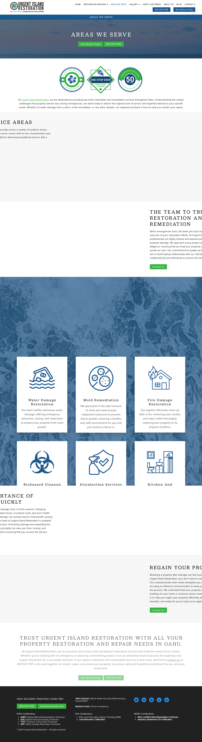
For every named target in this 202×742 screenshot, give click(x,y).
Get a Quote (29, 698)
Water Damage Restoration (42, 423)
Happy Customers (152, 4)
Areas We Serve (119, 4)
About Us (169, 4)
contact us (173, 663)
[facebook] (136, 699)
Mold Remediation (101, 421)
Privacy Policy (43, 698)
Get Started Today (184, 9)
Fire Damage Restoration (160, 423)
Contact (190, 4)
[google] (151, 699)
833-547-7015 (161, 9)
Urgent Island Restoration (35, 99)
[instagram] (144, 699)
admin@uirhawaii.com (52, 706)
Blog (179, 4)
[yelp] (159, 699)
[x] (166, 699)
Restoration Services (96, 4)
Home (78, 4)
